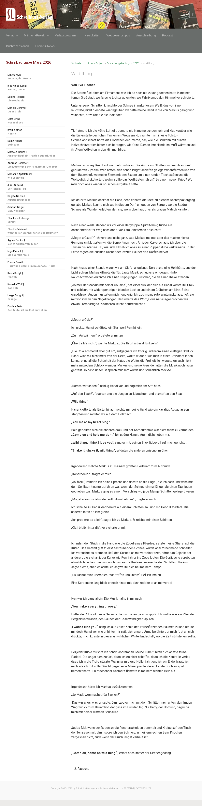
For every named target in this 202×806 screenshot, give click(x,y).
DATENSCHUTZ (143, 788)
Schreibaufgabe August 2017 (123, 63)
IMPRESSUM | (128, 788)
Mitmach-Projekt (94, 63)
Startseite (76, 63)
